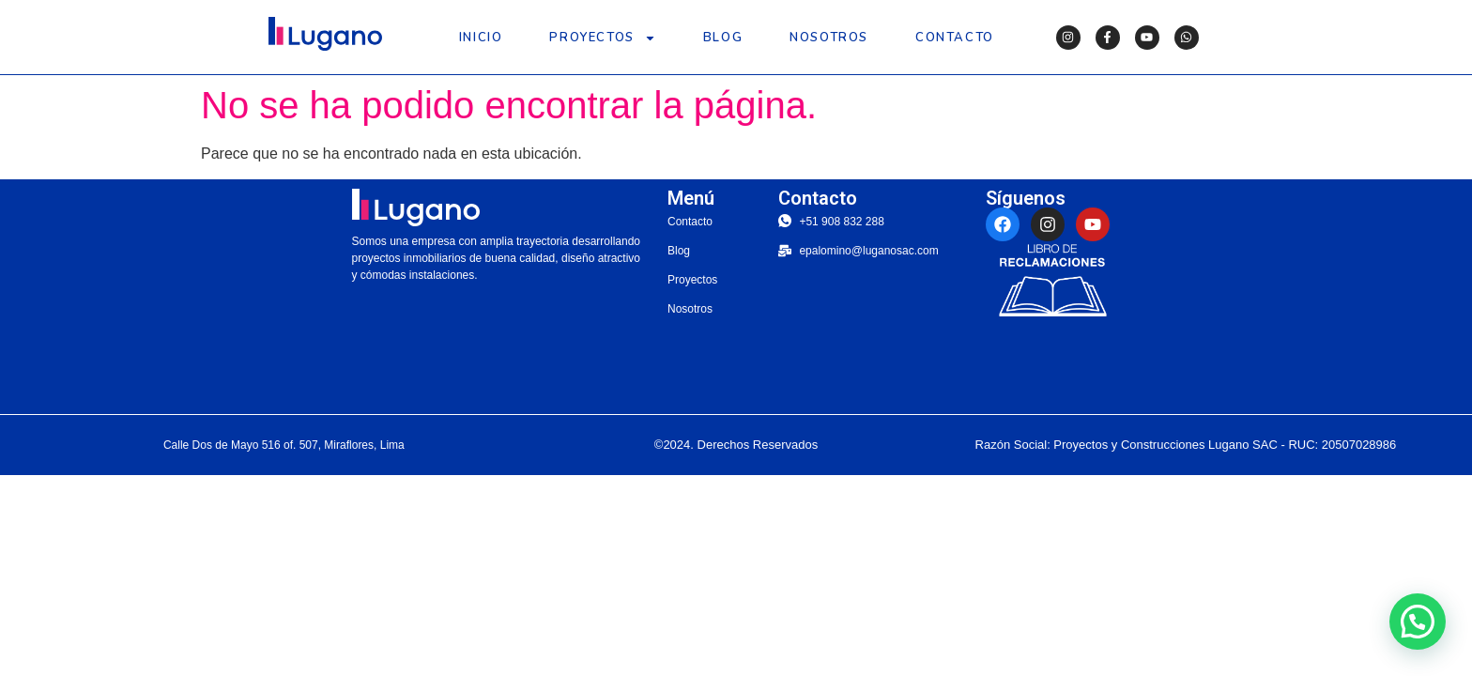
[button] (1417, 621)
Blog (723, 37)
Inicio (481, 37)
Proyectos (602, 38)
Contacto (954, 37)
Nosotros (829, 37)
